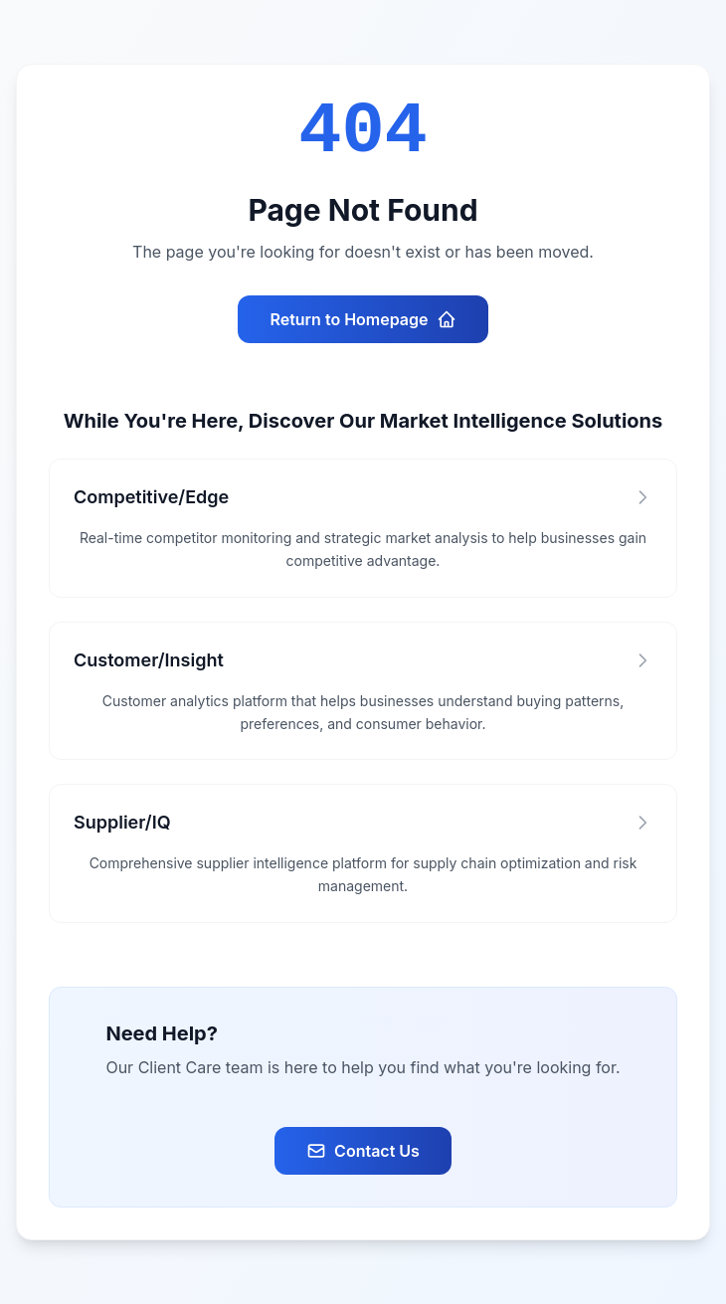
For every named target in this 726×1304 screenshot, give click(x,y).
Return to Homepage (362, 319)
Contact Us (363, 1151)
